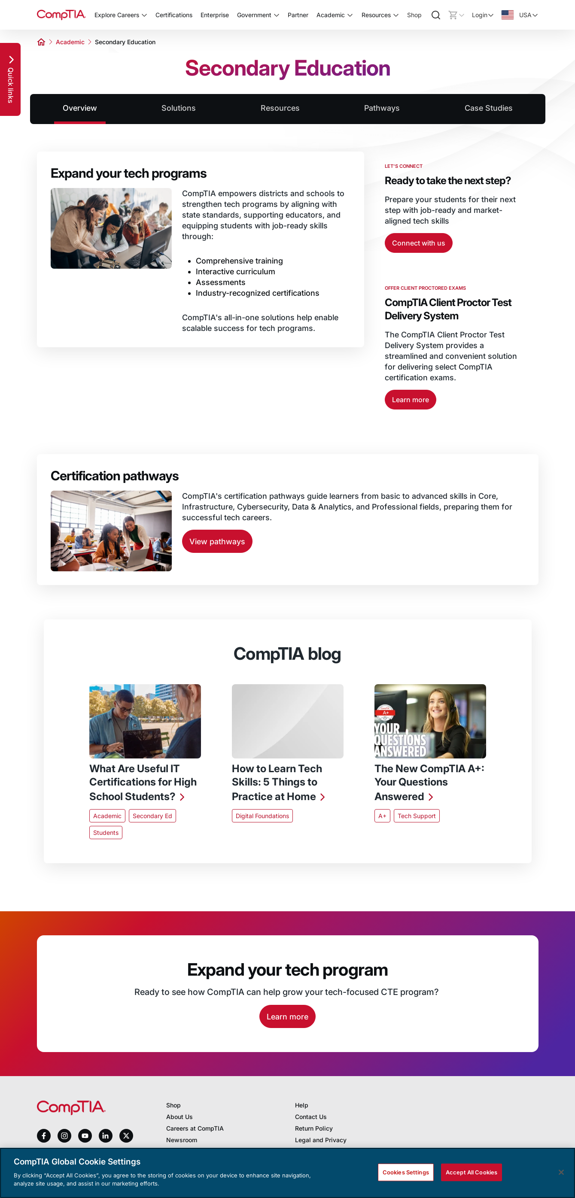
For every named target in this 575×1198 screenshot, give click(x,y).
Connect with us (418, 243)
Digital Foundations (262, 815)
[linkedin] (106, 1135)
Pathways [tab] (382, 107)
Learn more (410, 399)
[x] (126, 1136)
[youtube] (85, 1136)
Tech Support (417, 815)
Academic (70, 41)
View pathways (217, 541)
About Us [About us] (179, 1116)
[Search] (436, 15)
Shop (414, 14)
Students (106, 832)
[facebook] (44, 1136)
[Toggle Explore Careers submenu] (144, 15)
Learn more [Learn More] (287, 1016)
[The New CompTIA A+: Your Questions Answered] (430, 784)
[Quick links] (10, 79)
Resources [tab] (280, 107)
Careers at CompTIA (195, 1128)
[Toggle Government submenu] (276, 15)
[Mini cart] (456, 15)
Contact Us (311, 1116)
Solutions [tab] (178, 107)
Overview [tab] (80, 107)
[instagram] (64, 1136)
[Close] (561, 1172)
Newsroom (181, 1139)
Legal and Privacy (321, 1139)
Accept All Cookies (471, 1171)
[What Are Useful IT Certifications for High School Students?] (145, 784)
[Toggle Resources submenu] (395, 15)
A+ (382, 815)
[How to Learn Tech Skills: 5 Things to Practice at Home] (288, 784)
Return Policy (314, 1128)
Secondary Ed (152, 815)
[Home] (61, 14)
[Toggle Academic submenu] (350, 15)
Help (301, 1105)
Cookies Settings (406, 1171)
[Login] (483, 15)
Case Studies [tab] (489, 107)
